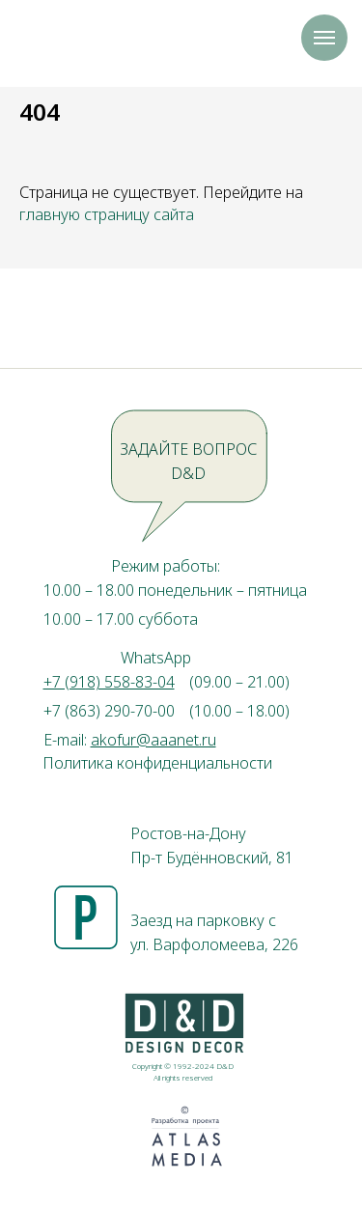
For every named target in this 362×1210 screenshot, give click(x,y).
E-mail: (129, 739)
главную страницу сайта (106, 214)
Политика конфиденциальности (157, 763)
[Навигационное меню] (324, 37)
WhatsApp (156, 657)
